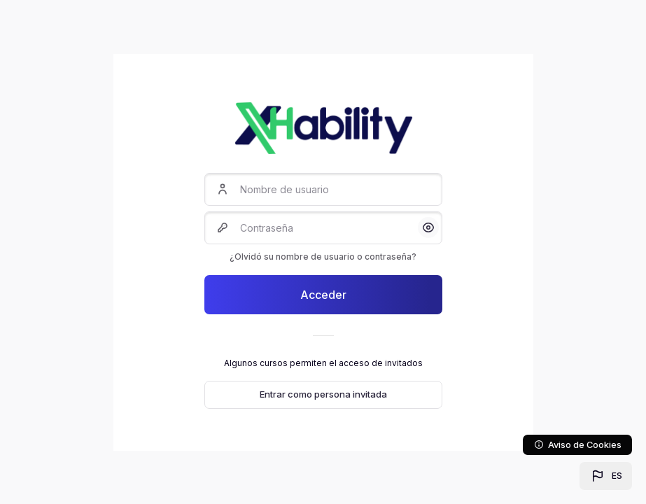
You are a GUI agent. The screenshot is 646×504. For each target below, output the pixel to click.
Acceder (323, 295)
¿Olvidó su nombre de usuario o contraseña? (323, 256)
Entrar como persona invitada (323, 394)
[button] (606, 476)
